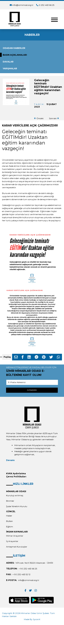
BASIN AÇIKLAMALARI (15, 55)
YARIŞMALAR (10, 68)
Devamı (10, 460)
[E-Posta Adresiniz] (32, 382)
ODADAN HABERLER (14, 48)
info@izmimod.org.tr (22, 5)
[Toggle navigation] (54, 19)
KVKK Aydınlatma (16, 473)
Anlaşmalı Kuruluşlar (16, 546)
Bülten (9, 521)
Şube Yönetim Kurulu (16, 506)
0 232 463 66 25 (46, 5)
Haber (9, 515)
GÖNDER (32, 390)
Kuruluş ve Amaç (14, 495)
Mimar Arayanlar (14, 535)
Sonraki (54, 118)
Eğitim (9, 526)
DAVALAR (8, 61)
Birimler (10, 501)
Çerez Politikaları (16, 476)
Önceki (39, 118)
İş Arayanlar (12, 541)
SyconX (36, 619)
